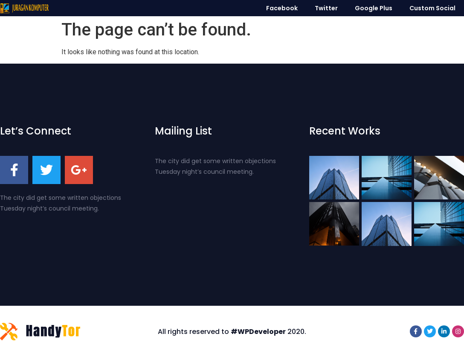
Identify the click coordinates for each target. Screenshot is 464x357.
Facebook (282, 8)
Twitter (326, 8)
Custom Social (432, 8)
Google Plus (373, 8)
